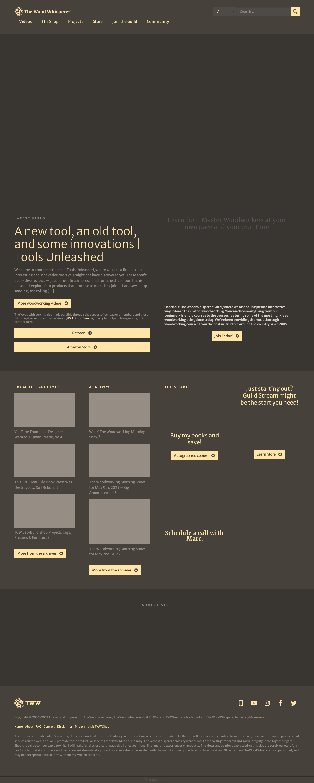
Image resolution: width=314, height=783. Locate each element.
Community (158, 21)
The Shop (50, 21)
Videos (25, 21)
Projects (75, 21)
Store (98, 21)
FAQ (38, 726)
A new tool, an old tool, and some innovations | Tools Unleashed (77, 244)
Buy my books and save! (194, 439)
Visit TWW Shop (98, 726)
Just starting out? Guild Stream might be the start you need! (269, 395)
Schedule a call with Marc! (194, 535)
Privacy (80, 726)
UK (74, 318)
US (69, 318)
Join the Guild (124, 21)
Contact (49, 726)
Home (18, 726)
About (29, 726)
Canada (88, 318)
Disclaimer (64, 726)
